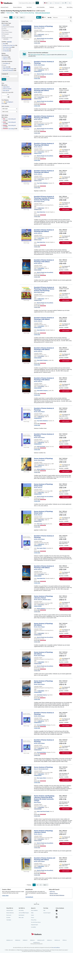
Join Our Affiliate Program (24, 912)
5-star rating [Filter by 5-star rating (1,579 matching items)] (10, 128)
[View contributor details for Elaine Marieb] (37, 802)
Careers (32, 915)
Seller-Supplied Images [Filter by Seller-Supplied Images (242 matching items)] (9, 68)
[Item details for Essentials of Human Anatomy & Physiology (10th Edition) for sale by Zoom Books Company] (26, 354)
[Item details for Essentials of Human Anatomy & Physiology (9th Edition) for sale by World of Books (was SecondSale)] (26, 94)
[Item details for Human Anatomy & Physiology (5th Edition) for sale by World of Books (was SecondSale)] (26, 630)
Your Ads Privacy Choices (36, 922)
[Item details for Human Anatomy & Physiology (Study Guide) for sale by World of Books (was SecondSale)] (26, 489)
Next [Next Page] (21, 17)
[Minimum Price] (4, 94)
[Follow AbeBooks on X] (56, 914)
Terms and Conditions (55, 947)
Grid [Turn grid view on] (44, 17)
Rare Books (29, 7)
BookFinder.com (36, 943)
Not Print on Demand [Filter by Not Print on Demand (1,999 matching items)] (9, 70)
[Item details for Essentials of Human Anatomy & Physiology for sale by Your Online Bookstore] (26, 413)
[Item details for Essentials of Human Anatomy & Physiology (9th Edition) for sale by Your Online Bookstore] (26, 176)
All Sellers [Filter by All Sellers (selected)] (5, 117)
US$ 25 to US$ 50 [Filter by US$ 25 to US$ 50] (7, 88)
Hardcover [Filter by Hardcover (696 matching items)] (6, 57)
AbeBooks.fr (25, 940)
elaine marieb (10, 12)
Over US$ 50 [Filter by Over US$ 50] (5, 90)
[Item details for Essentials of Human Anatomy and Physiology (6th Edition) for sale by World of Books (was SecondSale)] (26, 863)
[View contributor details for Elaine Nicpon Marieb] (39, 28)
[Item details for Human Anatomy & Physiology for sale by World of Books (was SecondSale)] (26, 31)
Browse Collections (17, 7)
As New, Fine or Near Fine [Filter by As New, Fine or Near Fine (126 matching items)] (9, 45)
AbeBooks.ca (49, 940)
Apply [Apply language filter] (4, 79)
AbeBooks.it (32, 940)
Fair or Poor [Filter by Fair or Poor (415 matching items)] (6, 49)
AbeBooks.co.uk (9, 940)
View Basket (8, 919)
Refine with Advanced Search (42, 12)
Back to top (36, 904)
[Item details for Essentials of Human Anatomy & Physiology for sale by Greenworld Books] (26, 718)
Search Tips (52, 891)
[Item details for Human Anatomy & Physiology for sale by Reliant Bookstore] (26, 464)
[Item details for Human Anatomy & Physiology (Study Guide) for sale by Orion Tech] (26, 517)
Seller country (5, 111)
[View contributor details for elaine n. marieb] (38, 92)
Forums (32, 917)
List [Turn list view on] (38, 17)
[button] (71, 21)
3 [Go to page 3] (17, 17)
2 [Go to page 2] (37, 884)
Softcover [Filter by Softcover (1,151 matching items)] (6, 58)
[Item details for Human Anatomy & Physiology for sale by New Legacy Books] (26, 770)
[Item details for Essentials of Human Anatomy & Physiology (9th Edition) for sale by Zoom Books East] (26, 235)
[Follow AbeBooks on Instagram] (56, 917)
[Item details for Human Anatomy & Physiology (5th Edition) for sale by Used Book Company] (26, 687)
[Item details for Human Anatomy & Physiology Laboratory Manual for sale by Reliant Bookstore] (26, 602)
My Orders (8, 917)
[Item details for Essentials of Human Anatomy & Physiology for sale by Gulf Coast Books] (26, 439)
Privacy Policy (33, 919)
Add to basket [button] (65, 39)
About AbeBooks (34, 910)
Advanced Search (4, 7)
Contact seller (37, 43)
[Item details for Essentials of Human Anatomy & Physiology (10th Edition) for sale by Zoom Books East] (26, 324)
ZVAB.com (65, 940)
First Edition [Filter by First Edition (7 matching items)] (6, 63)
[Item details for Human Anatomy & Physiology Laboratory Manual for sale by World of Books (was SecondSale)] (26, 836)
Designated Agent (34, 924)
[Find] (37, 3)
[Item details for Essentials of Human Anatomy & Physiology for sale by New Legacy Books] (26, 541)
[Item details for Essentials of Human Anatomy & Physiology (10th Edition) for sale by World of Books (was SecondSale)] (26, 266)
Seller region (5, 108)
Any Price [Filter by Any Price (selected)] (5, 85)
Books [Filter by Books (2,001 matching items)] (5, 25)
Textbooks (51, 7)
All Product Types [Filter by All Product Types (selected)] (6, 23)
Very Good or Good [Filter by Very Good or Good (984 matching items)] (8, 47)
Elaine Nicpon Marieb (35, 54)
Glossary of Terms (54, 893)
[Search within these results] (46, 21)
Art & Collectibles (41, 7)
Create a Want (5, 895)
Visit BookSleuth (29, 897)
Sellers (60, 7)
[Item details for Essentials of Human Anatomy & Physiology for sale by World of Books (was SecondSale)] (26, 67)
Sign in (51, 2)
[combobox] (27, 3)
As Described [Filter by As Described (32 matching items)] (6, 50)
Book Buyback (21, 915)
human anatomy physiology (27, 12)
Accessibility (33, 927)
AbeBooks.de (17, 940)
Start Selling (69, 7)
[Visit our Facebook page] (56, 910)
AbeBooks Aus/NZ (40, 940)
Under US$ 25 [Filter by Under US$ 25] (6, 86)
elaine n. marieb (46, 54)
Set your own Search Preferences (57, 895)
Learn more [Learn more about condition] (9, 41)
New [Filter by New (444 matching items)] (5, 43)
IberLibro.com (57, 940)
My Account (57, 2)
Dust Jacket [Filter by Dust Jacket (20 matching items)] (6, 67)
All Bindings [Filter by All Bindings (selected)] (5, 55)
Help (70, 2)
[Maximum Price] (4, 97)
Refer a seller (21, 917)
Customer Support (46, 912)
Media (32, 912)
